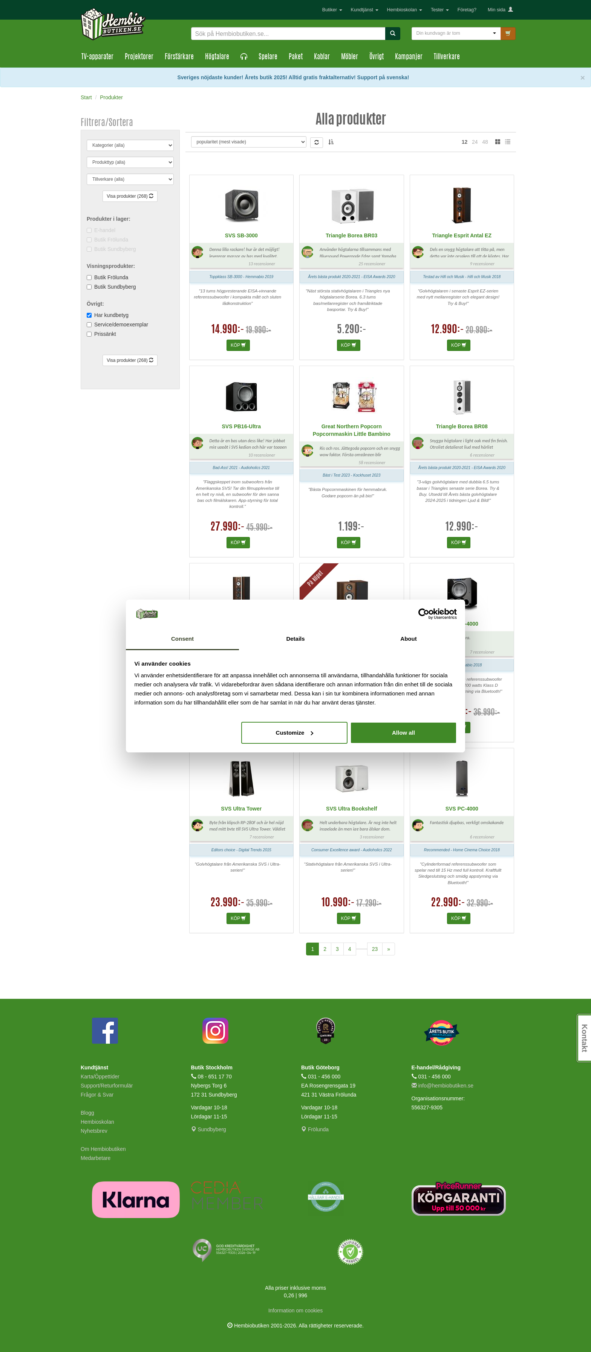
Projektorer (139, 57)
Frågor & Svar (97, 1095)
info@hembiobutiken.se (442, 1086)
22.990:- (448, 903)
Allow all (403, 732)
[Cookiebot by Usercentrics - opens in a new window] (424, 614)
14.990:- (227, 330)
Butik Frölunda (111, 277)
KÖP (238, 345)
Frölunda (315, 1129)
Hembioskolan (404, 9)
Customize (295, 732)
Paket (296, 57)
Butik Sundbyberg (115, 287)
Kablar (322, 57)
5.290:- (351, 330)
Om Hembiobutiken (103, 1149)
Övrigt (376, 57)
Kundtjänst (364, 9)
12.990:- (447, 330)
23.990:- (227, 903)
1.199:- (351, 527)
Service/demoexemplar (121, 324)
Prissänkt (105, 334)
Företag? (467, 9)
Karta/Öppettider (100, 1077)
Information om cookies (295, 1310)
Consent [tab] (182, 638)
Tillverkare (447, 57)
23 (375, 949)
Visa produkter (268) (130, 196)
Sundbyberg (208, 1129)
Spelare (268, 57)
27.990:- (227, 527)
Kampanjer (409, 57)
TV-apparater (97, 57)
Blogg (87, 1113)
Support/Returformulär (107, 1086)
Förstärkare (179, 57)
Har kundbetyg (111, 315)
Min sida (500, 9)
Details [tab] (295, 638)
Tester (440, 9)
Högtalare (217, 57)
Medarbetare (95, 1158)
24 (475, 142)
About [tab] (408, 638)
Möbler (349, 57)
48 (485, 142)
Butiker (332, 9)
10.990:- (338, 903)
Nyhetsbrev (94, 1131)
